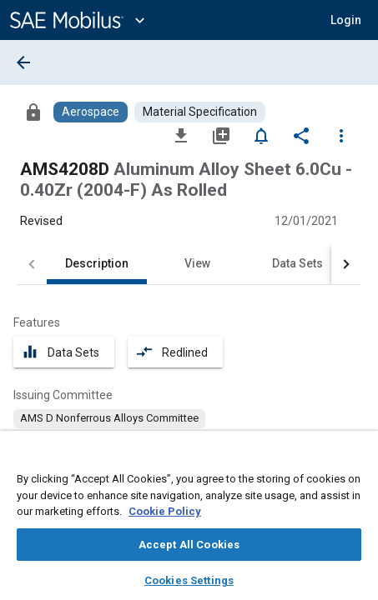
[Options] (341, 135)
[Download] (181, 135)
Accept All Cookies (189, 544)
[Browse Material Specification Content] (199, 112)
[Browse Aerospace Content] (90, 112)
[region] (189, 521)
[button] (346, 20)
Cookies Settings (189, 580)
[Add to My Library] (221, 135)
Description (97, 263)
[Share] (301, 135)
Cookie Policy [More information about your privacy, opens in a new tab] (165, 511)
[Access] (33, 111)
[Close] (356, 459)
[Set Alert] (261, 135)
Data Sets (297, 263)
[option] (109, 418)
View (197, 263)
